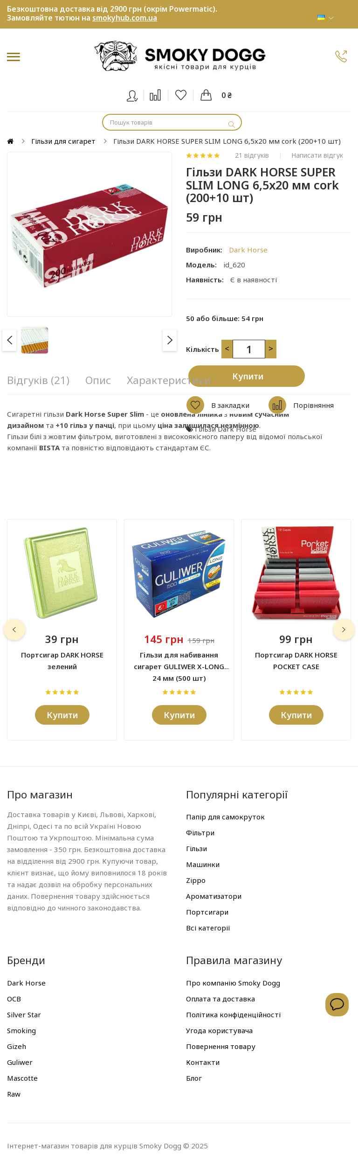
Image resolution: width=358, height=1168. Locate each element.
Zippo (196, 880)
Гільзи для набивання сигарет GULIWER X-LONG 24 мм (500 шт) (179, 661)
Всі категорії (208, 927)
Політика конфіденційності (233, 1014)
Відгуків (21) (38, 380)
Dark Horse (248, 249)
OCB (14, 998)
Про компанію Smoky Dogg (233, 982)
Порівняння (313, 405)
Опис (98, 380)
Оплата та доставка (220, 998)
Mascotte (22, 1078)
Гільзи (196, 848)
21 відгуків (252, 155)
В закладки (230, 405)
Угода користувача (219, 1030)
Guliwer (20, 1062)
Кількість (202, 349)
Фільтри (200, 832)
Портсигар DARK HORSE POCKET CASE (296, 660)
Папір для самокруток (225, 816)
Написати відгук (317, 155)
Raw (14, 1093)
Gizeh (16, 1046)
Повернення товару (220, 1046)
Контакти (203, 1062)
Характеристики (169, 380)
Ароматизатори (213, 896)
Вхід (138, 94)
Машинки (203, 864)
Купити (247, 376)
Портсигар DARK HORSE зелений (62, 660)
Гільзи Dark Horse (225, 429)
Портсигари (207, 911)
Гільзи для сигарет (63, 141)
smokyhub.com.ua (124, 18)
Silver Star (24, 1014)
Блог (194, 1078)
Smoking (21, 1030)
